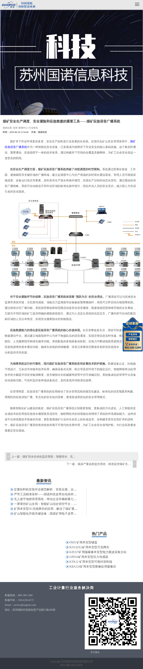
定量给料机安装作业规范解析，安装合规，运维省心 (48, 489)
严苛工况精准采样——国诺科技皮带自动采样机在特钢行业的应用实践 (60, 494)
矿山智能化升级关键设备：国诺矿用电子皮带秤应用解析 (51, 513)
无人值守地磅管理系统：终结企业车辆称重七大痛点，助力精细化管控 (60, 499)
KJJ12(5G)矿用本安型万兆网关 (89, 547)
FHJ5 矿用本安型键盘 (83, 542)
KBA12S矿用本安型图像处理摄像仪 (92, 566)
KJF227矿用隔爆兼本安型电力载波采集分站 (98, 552)
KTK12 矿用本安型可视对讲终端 (90, 561)
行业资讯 (33, 128)
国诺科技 (18, 5)
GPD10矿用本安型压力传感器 (88, 556)
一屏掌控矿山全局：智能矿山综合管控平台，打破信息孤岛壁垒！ (57, 503)
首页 (15, 128)
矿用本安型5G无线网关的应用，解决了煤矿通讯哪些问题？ (53, 508)
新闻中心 (23, 128)
